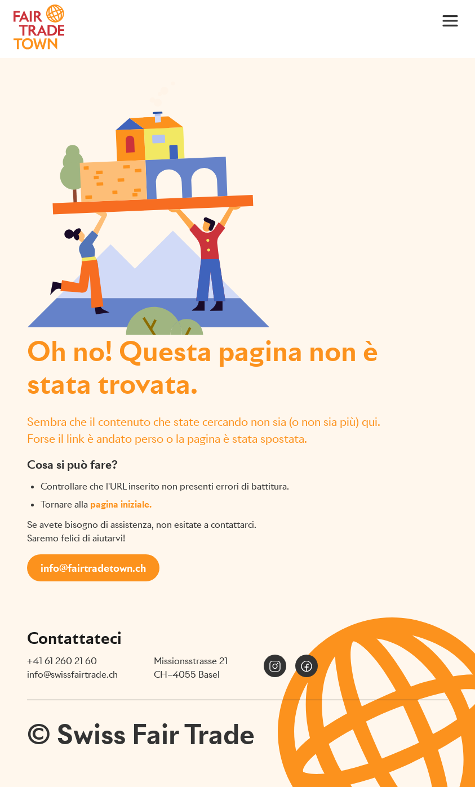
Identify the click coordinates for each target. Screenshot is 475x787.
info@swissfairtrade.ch (72, 675)
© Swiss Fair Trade (141, 734)
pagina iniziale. (121, 504)
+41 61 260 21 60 (62, 661)
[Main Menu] (450, 20)
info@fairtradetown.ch (93, 568)
